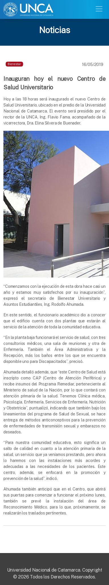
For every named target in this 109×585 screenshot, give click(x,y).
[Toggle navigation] (99, 8)
